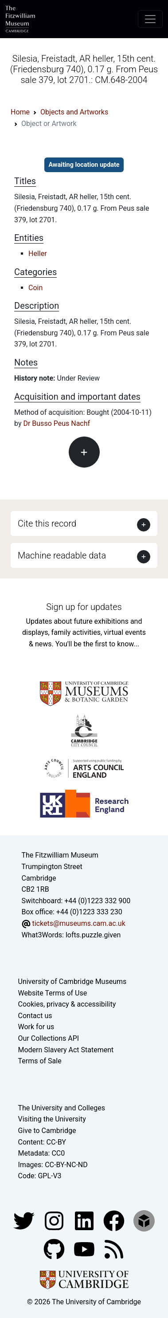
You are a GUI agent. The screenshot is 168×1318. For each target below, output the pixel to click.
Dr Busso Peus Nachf (56, 423)
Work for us (36, 1027)
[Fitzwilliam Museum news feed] (114, 1248)
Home (20, 112)
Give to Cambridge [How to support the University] (47, 1130)
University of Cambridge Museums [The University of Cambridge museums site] (72, 981)
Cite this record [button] (47, 523)
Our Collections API (48, 1038)
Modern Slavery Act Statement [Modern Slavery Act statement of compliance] (66, 1050)
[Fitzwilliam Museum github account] (55, 1248)
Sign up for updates (83, 607)
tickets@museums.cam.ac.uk (78, 923)
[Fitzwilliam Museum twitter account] (25, 1220)
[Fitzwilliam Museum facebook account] (85, 1220)
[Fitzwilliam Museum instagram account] (55, 1220)
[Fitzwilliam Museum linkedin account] (115, 1220)
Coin (35, 287)
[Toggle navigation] (150, 19)
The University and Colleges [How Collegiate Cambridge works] (61, 1108)
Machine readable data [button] (62, 555)
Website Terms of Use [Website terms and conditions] (52, 993)
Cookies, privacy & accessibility (67, 1004)
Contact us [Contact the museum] (35, 1015)
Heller (37, 253)
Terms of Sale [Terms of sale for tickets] (40, 1061)
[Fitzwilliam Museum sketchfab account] (144, 1220)
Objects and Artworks (74, 112)
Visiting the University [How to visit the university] (52, 1119)
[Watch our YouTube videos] (85, 1248)
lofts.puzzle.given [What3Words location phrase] (93, 935)
